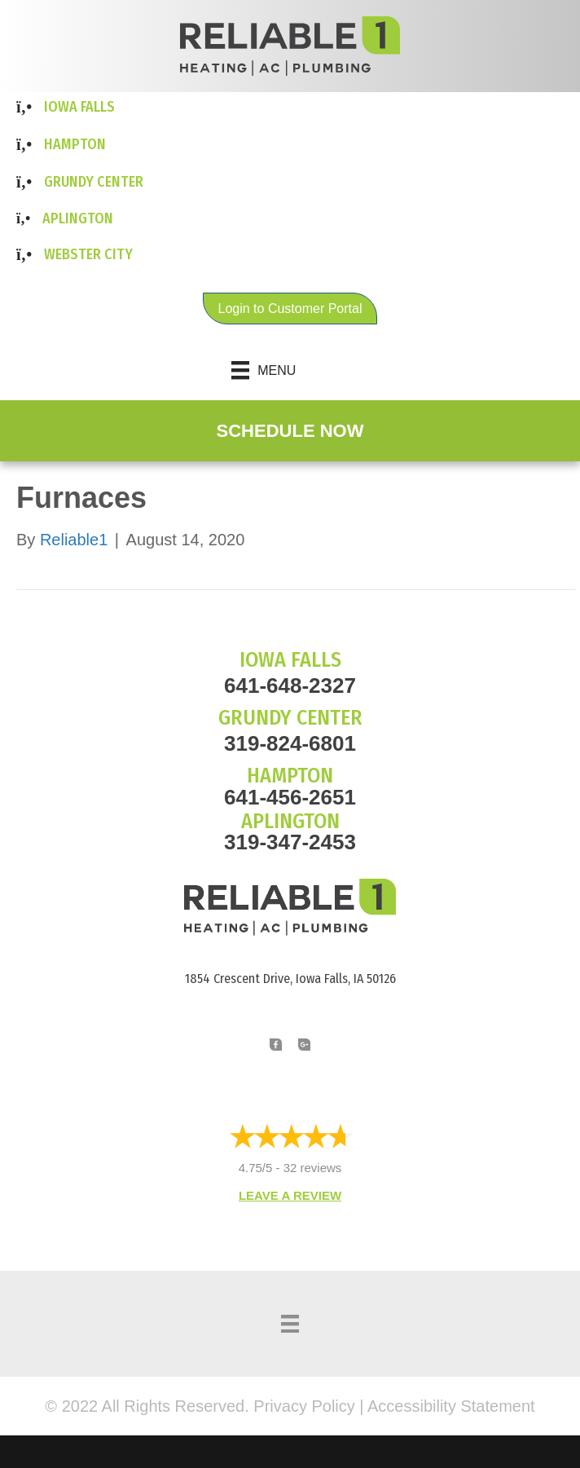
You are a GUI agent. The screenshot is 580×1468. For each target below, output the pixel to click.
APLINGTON (290, 821)
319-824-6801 (290, 743)
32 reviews (312, 1168)
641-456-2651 (290, 797)
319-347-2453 (290, 842)
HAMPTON (290, 775)
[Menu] (290, 370)
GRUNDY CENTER (290, 717)
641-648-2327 (290, 685)
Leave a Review (290, 1195)
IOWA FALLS (290, 659)
